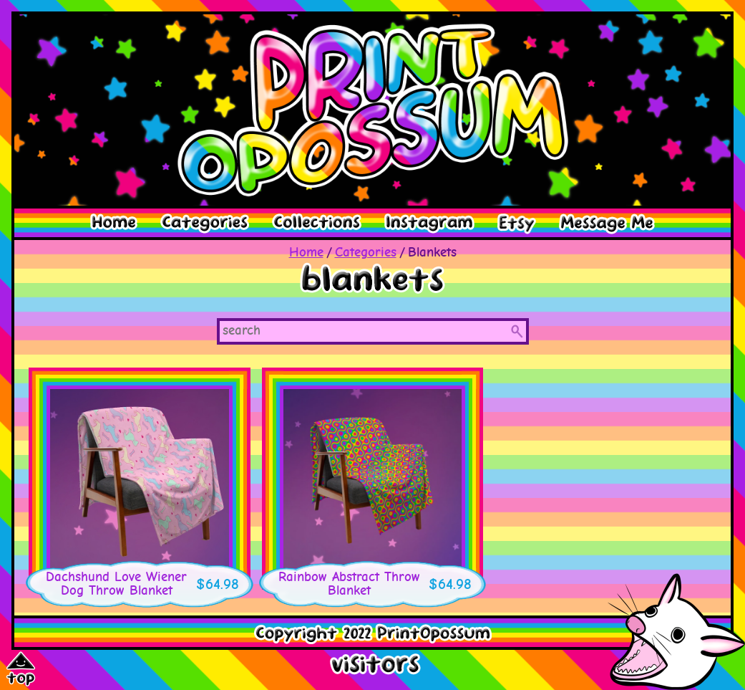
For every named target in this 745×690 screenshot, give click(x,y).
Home (306, 252)
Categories (365, 252)
